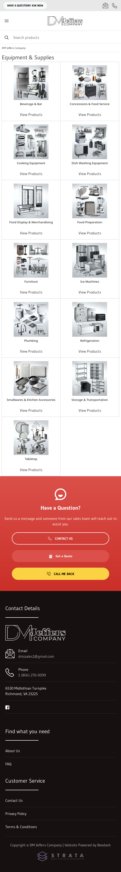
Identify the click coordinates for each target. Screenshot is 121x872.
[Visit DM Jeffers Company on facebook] (7, 707)
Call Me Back (60, 574)
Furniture (31, 281)
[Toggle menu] (6, 21)
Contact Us (60, 538)
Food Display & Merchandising (31, 222)
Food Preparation (89, 222)
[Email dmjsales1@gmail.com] (105, 5)
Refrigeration (89, 341)
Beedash (104, 845)
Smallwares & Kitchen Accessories (31, 400)
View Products (31, 114)
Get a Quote (60, 556)
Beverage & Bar (31, 104)
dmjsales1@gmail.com (36, 656)
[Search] (60, 37)
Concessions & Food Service (90, 104)
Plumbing (31, 341)
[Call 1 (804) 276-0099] (115, 5)
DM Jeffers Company (13, 48)
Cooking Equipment (31, 163)
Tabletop (31, 459)
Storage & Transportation (90, 400)
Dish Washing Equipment (90, 163)
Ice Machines (89, 281)
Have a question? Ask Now (25, 5)
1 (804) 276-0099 (32, 675)
